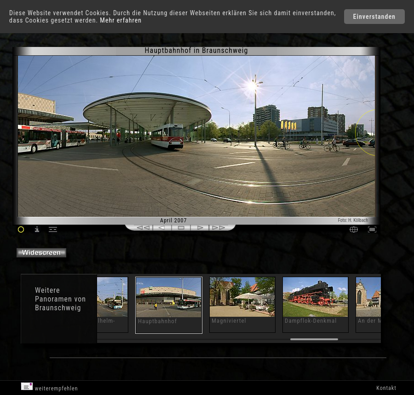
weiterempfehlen (49, 387)
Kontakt (386, 388)
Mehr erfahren (121, 20)
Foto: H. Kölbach (353, 220)
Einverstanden (374, 16)
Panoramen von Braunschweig (60, 303)
